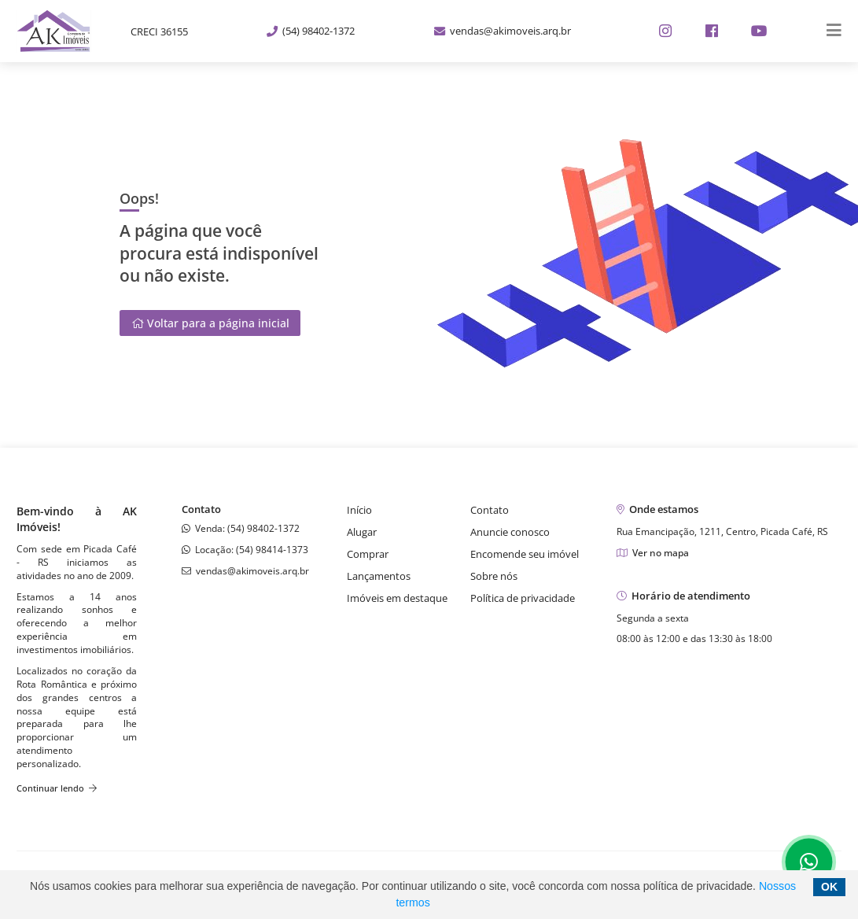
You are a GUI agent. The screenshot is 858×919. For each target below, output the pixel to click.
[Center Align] (828, 31)
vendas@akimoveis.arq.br (502, 31)
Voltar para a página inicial (210, 323)
